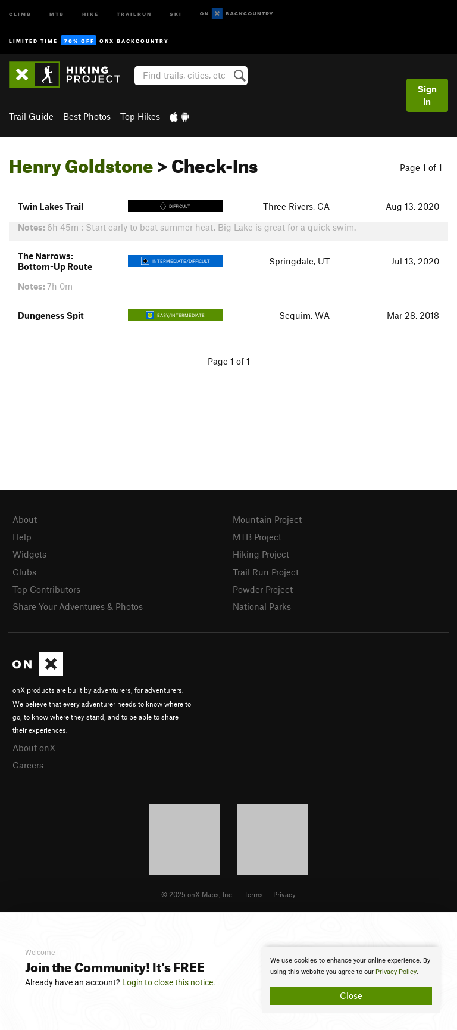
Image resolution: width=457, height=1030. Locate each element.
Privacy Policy (396, 972)
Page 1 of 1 (421, 167)
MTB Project (257, 536)
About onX (33, 747)
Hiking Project (261, 554)
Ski (176, 13)
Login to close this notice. (168, 982)
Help (22, 536)
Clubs (24, 572)
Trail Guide (31, 116)
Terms (253, 894)
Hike (90, 13)
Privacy (284, 894)
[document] (351, 980)
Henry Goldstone (81, 162)
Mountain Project (267, 519)
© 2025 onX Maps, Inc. (197, 894)
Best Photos (87, 116)
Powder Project (263, 589)
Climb (20, 13)
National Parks (262, 606)
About (24, 519)
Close (351, 995)
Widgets (29, 554)
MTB (56, 13)
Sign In (427, 95)
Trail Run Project (266, 572)
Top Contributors (46, 589)
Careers (27, 765)
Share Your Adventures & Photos (77, 606)
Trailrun (134, 13)
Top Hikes (140, 116)
